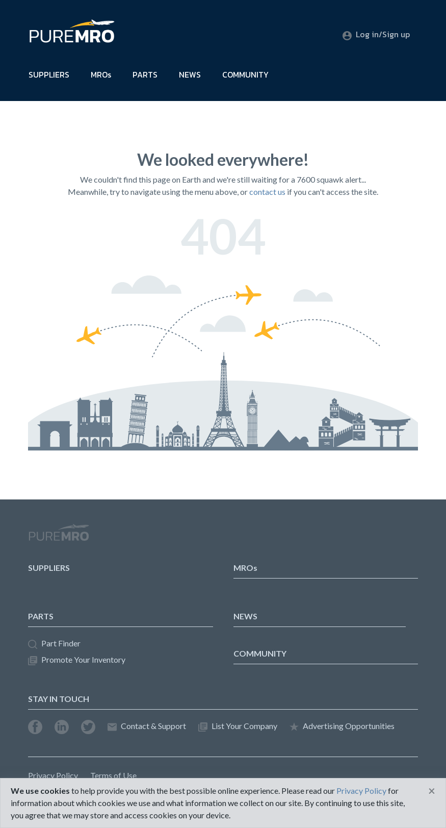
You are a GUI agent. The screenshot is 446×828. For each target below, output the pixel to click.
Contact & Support (147, 726)
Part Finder (54, 643)
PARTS (145, 74)
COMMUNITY (245, 74)
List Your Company (237, 726)
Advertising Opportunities (342, 726)
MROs (101, 74)
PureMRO (58, 536)
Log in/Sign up (376, 34)
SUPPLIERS (49, 74)
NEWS (190, 74)
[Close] (431, 791)
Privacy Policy (53, 775)
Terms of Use (113, 775)
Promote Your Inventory (76, 660)
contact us (267, 191)
